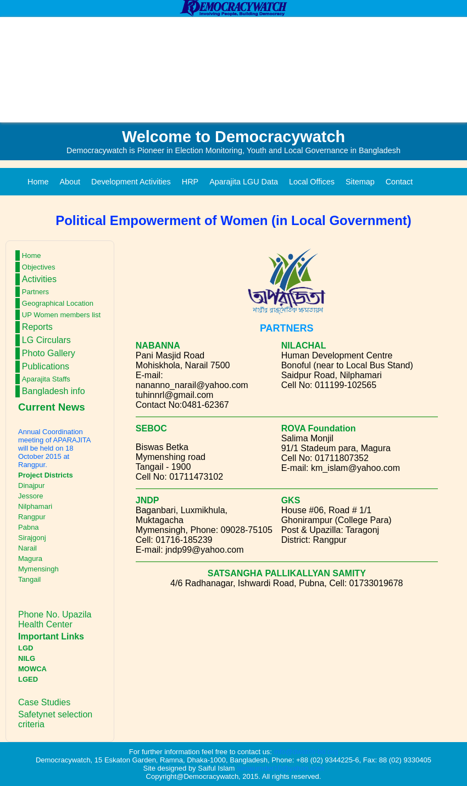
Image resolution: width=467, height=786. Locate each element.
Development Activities (131, 181)
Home (37, 181)
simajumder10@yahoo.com (280, 768)
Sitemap (360, 181)
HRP (190, 181)
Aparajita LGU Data (243, 181)
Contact (399, 181)
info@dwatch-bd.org (306, 752)
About (69, 181)
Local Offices (312, 181)
